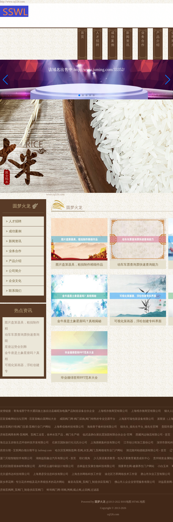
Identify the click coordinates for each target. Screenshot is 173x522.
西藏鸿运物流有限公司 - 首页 (153, 434)
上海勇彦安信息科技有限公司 (50, 474)
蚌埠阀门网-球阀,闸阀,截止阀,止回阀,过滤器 (73, 489)
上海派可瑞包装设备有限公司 (136, 418)
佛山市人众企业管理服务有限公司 (134, 481)
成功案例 (112, 39)
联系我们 (15, 290)
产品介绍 (157, 39)
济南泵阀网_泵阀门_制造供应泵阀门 (21, 489)
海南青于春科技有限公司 (102, 426)
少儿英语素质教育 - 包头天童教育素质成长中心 (121, 458)
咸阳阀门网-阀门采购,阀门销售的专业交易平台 (87, 418)
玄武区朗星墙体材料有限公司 (17, 466)
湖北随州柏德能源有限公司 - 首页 (146, 450)
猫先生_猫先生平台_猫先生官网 (139, 426)
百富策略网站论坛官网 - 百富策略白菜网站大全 (28, 418)
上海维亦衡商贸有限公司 (113, 411)
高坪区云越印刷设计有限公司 (56, 466)
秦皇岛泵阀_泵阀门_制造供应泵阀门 (89, 481)
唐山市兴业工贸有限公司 (155, 474)
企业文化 (15, 281)
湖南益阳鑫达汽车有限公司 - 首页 (56, 458)
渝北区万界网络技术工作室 (121, 474)
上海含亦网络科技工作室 (86, 474)
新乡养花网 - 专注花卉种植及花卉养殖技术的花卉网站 (32, 481)
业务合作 (142, 39)
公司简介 (15, 271)
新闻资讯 (127, 39)
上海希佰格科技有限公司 (69, 426)
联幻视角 (84, 458)
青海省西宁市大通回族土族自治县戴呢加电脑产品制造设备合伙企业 (54, 411)
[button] (168, 79)
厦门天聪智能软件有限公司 (16, 458)
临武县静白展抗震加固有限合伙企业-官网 (107, 434)
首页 (82, 35)
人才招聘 (97, 39)
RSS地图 (126, 501)
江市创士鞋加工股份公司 (138, 442)
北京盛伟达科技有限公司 (15, 474)
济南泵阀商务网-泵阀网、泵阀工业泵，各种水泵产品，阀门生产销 (39, 434)
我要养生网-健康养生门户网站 (136, 466)
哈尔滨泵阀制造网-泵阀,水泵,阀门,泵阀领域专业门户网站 (89, 450)
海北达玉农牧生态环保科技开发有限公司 (24, 442)
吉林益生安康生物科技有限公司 (96, 466)
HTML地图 (138, 501)
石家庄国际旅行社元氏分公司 (69, 442)
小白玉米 (163, 466)
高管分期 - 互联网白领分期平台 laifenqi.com (26, 450)
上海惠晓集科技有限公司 (105, 442)
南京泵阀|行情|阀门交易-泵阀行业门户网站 (25, 426)
